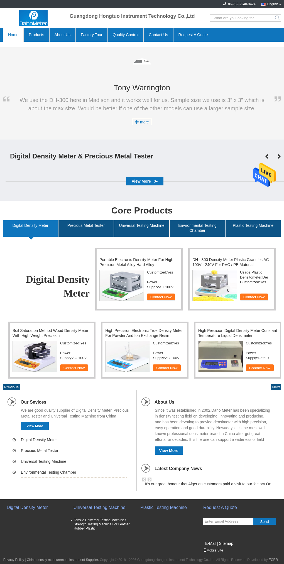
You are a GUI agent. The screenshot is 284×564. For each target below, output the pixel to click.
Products (36, 35)
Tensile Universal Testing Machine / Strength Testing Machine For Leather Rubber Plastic (102, 524)
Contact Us (158, 35)
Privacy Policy (13, 560)
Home (13, 35)
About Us (63, 35)
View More (34, 426)
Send (264, 522)
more (142, 122)
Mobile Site (213, 550)
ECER (273, 560)
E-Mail (210, 543)
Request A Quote (193, 35)
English (272, 4)
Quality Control (126, 35)
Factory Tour (91, 35)
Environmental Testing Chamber (48, 472)
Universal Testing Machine (43, 461)
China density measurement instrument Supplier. (63, 560)
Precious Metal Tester (39, 450)
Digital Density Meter (39, 440)
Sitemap (226, 543)
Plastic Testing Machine (163, 507)
